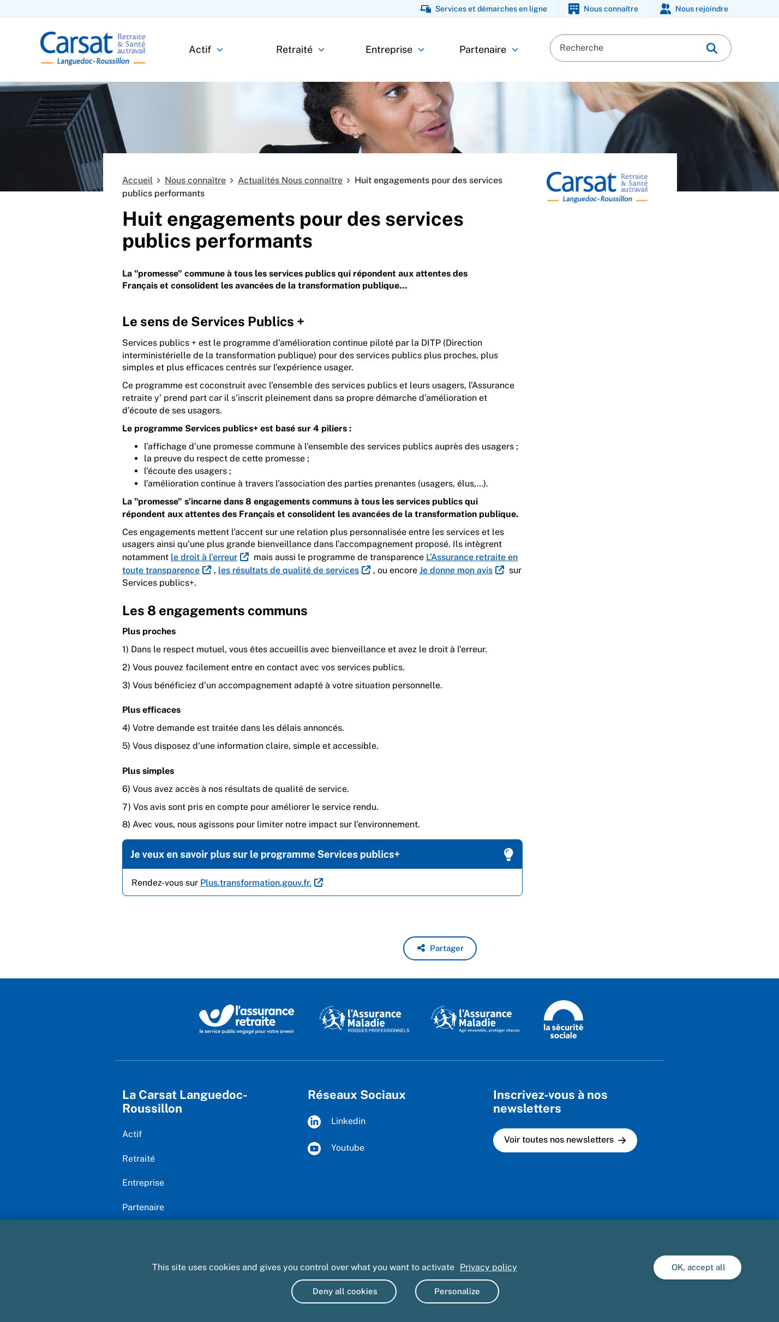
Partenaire (488, 49)
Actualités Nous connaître (290, 180)
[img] (711, 48)
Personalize (457, 1291)
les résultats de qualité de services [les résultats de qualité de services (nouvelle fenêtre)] (288, 570)
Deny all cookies (343, 1291)
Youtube (336, 1148)
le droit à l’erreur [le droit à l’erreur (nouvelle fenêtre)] (204, 557)
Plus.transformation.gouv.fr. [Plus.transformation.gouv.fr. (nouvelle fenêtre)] (255, 883)
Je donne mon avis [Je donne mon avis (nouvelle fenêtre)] (456, 570)
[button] (440, 948)
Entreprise (394, 49)
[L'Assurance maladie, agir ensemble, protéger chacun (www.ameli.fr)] (477, 1018)
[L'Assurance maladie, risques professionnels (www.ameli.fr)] (364, 1018)
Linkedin (336, 1121)
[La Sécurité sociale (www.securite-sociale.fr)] (563, 1018)
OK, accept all (697, 1267)
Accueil (137, 180)
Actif (206, 49)
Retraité (300, 49)
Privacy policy (488, 1267)
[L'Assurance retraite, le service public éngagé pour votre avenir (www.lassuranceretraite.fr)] (247, 1018)
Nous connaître (195, 180)
